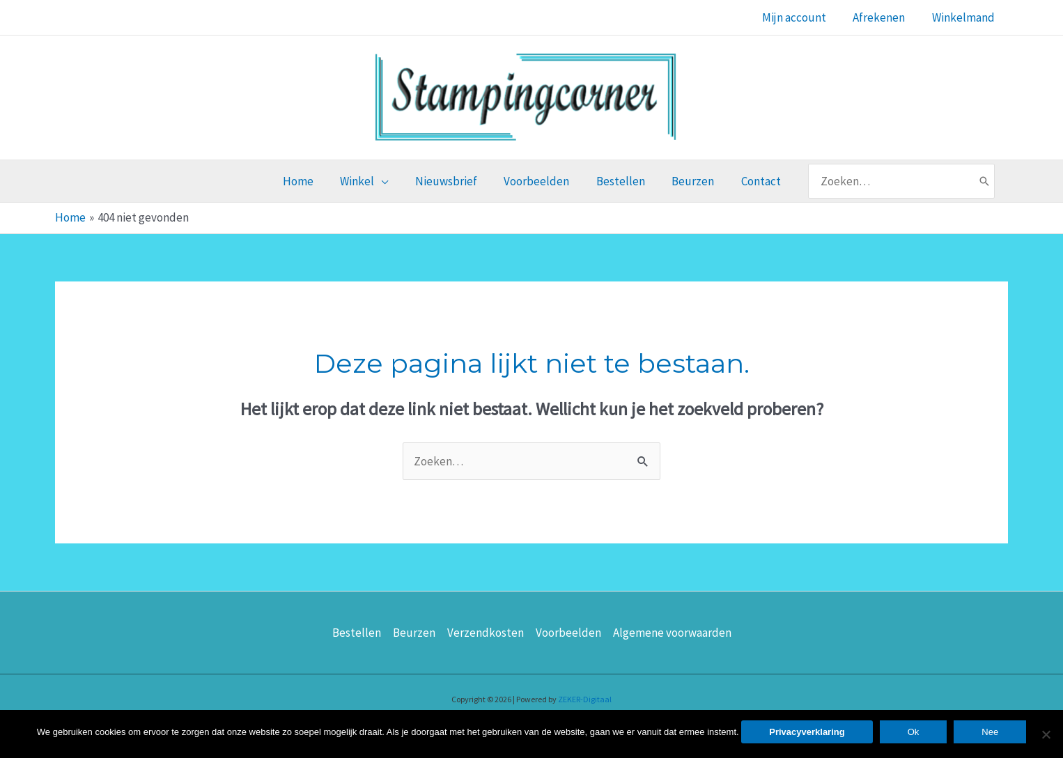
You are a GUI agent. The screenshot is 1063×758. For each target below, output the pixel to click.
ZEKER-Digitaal (585, 699)
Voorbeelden (568, 632)
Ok (914, 732)
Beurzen (414, 632)
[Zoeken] (973, 181)
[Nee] (1046, 734)
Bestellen (356, 632)
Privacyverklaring (806, 732)
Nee (989, 732)
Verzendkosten (485, 632)
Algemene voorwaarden (672, 632)
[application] (387, 181)
